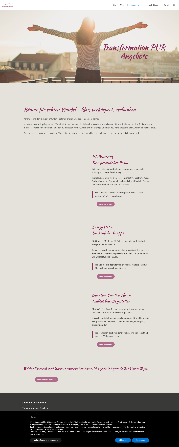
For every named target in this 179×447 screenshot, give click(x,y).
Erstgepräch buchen (58, 379)
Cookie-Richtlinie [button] (95, 424)
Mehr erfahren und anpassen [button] (46, 440)
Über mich (124, 5)
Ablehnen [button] (123, 440)
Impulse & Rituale (151, 5)
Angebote (135, 5)
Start (115, 5)
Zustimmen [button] (140, 440)
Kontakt (167, 5)
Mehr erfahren (110, 204)
